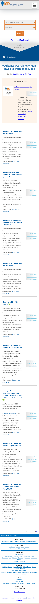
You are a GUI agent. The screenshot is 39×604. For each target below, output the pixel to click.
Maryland (22, 568)
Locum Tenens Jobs (19, 592)
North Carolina (19, 581)
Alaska (26, 548)
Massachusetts (17, 572)
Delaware (16, 568)
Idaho (11, 541)
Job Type (28, 74)
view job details (33, 147)
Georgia (28, 583)
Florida (33, 583)
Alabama (22, 583)
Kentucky (16, 567)
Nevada (18, 547)
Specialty (16, 74)
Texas (32, 556)
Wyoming (29, 541)
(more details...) (7, 158)
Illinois (19, 559)
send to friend (33, 92)
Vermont (9, 572)
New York (3, 572)
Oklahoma (27, 556)
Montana (22, 541)
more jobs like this (32, 95)
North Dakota (19, 554)
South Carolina (7, 583)
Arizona (27, 547)
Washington (5, 541)
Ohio (20, 567)
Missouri (14, 557)
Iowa (10, 557)
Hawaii (34, 541)
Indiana (10, 567)
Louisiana (27, 557)
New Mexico (14, 548)
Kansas (21, 556)
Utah (22, 547)
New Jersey (15, 570)
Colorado (20, 548)
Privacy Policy (31, 598)
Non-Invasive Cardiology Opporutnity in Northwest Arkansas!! (12, 222)
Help (24, 598)
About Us (12, 598)
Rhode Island (33, 572)
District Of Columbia (19, 561)
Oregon (17, 541)
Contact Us (5, 598)
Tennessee (19, 579)
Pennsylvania (22, 570)
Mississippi (15, 583)
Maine (24, 574)
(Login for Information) (9, 413)
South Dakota (8, 556)
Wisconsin (34, 557)
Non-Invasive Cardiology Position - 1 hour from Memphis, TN (11, 486)
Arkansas (20, 557)
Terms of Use (18, 600)
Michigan (4, 567)
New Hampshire (17, 574)
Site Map (19, 598)
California (12, 547)
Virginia (34, 567)
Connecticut (25, 572)
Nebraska (15, 556)
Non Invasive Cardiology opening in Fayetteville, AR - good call (12, 174)
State (22, 74)
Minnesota (5, 557)
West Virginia (27, 567)
